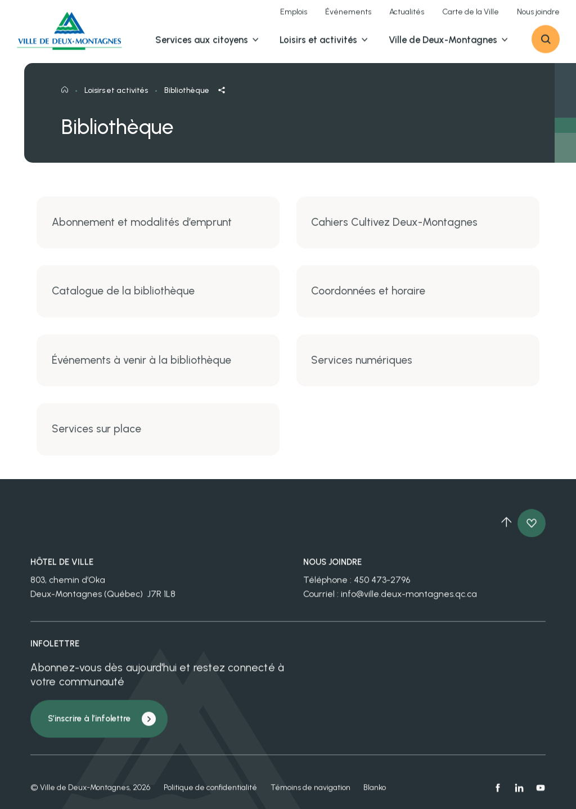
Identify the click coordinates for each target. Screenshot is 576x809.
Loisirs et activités (116, 99)
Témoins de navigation (310, 794)
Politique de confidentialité (210, 794)
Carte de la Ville (470, 17)
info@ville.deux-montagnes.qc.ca (409, 601)
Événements (348, 17)
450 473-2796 (382, 587)
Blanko (374, 794)
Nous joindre (538, 17)
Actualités (406, 17)
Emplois (293, 17)
